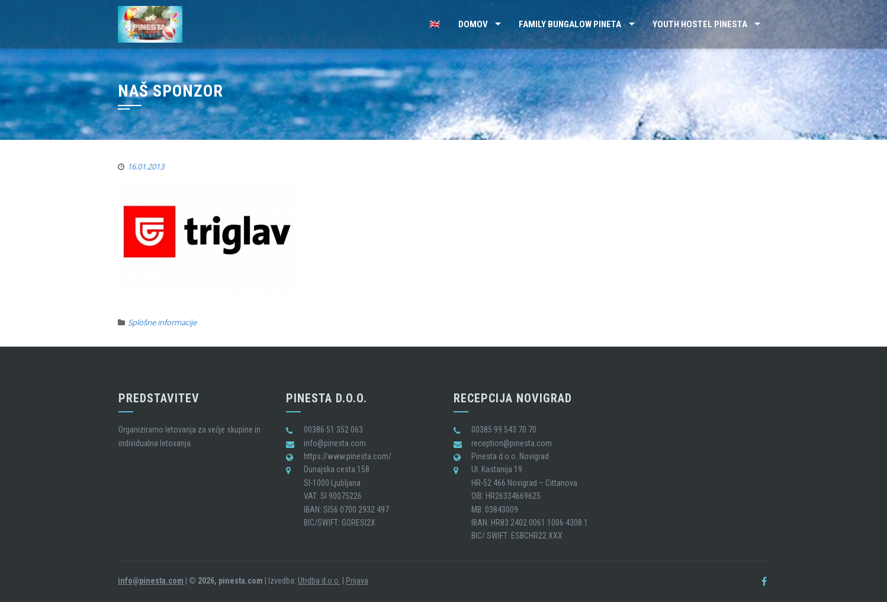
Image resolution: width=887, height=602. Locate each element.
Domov (473, 24)
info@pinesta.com (151, 580)
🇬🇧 (435, 24)
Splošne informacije (162, 322)
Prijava (357, 580)
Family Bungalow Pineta (570, 24)
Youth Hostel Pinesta (700, 24)
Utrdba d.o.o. (319, 580)
